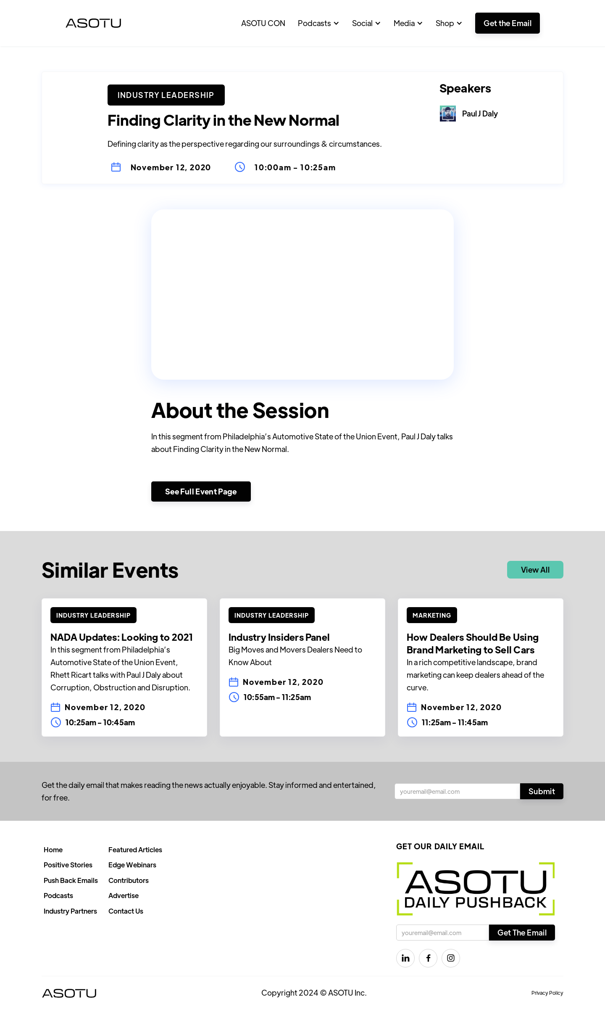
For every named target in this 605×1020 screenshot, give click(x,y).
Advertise (123, 895)
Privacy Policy (547, 992)
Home (53, 849)
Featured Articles (135, 849)
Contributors (128, 880)
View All (535, 569)
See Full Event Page (201, 491)
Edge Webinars (132, 864)
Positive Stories (68, 864)
